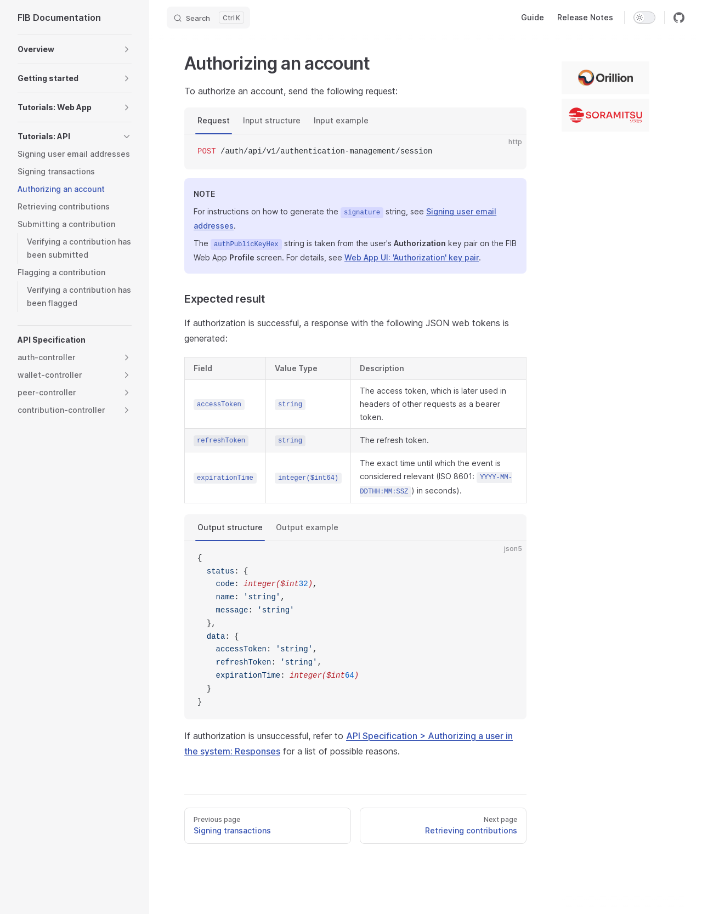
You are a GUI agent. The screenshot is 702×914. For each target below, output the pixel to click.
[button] (126, 49)
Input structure (272, 120)
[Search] (208, 18)
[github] (679, 17)
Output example (307, 527)
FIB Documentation (59, 17)
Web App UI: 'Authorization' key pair (411, 257)
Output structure (230, 527)
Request (213, 120)
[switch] (644, 18)
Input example (341, 120)
